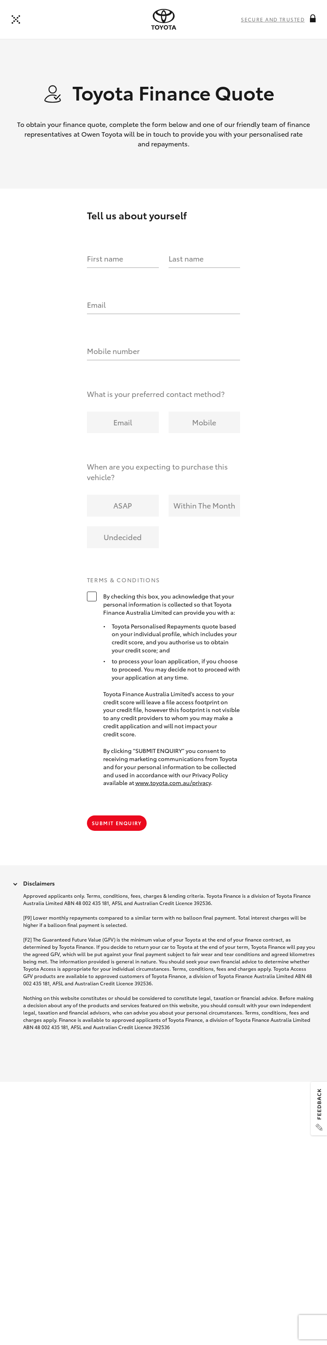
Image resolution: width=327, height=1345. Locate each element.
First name (105, 258)
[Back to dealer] (16, 19)
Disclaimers (39, 883)
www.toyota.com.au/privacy (173, 783)
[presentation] (163, 19)
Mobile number (113, 350)
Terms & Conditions (123, 580)
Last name (186, 258)
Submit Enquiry (117, 822)
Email (96, 304)
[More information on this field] (313, 18)
